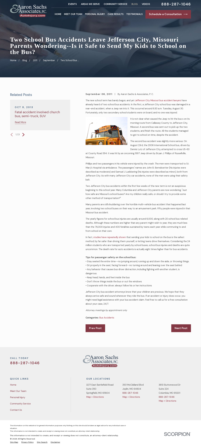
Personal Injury (17, 397)
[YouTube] (182, 362)
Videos (146, 4)
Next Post (181, 328)
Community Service (115, 4)
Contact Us (16, 409)
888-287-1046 (176, 4)
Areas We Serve (90, 4)
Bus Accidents (106, 317)
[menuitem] (14, 442)
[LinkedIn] (189, 362)
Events (72, 4)
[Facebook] (174, 362)
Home (13, 384)
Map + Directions (95, 397)
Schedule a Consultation (168, 14)
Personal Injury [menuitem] (95, 14)
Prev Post (95, 328)
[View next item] (23, 134)
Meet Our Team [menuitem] (73, 14)
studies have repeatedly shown (109, 237)
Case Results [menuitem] (116, 14)
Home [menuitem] (58, 14)
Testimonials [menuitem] (134, 14)
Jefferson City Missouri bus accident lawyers (158, 100)
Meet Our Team (18, 391)
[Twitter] (167, 362)
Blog (134, 4)
